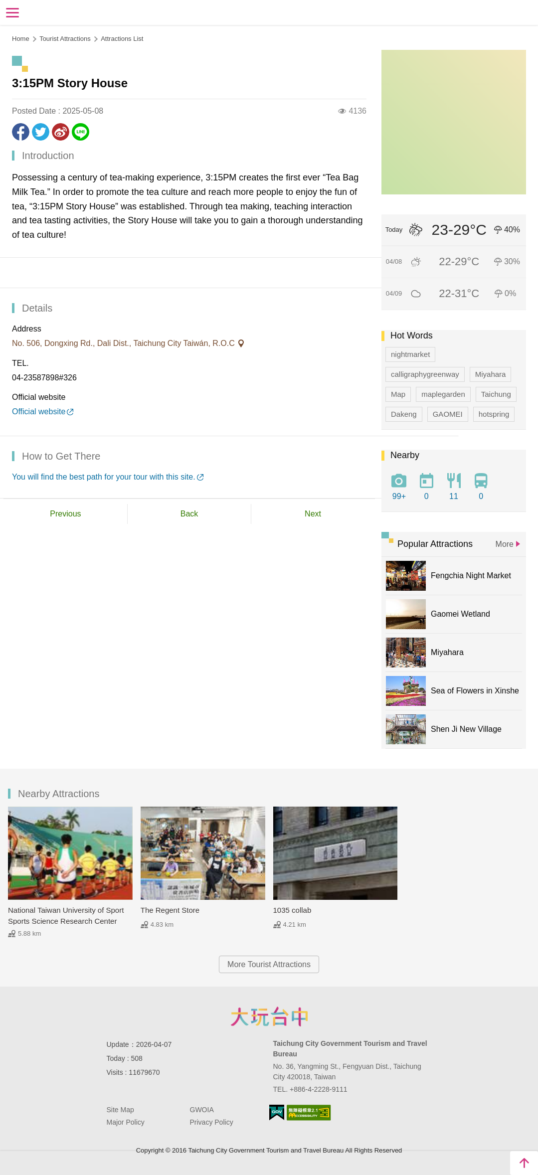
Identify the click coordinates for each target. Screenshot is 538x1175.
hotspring (494, 414)
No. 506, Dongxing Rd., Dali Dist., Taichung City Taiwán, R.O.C (124, 343)
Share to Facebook (20, 132)
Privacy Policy (211, 1122)
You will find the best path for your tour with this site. (103, 477)
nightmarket (410, 354)
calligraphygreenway (425, 374)
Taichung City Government (269, 1016)
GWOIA (202, 1110)
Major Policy (126, 1122)
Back (189, 513)
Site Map (120, 1110)
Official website (38, 411)
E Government (276, 1112)
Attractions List (122, 38)
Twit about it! (40, 132)
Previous (65, 513)
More (505, 544)
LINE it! (80, 132)
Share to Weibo (60, 132)
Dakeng (404, 414)
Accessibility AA (309, 1113)
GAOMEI (448, 414)
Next (313, 513)
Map (398, 394)
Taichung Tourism (269, 11)
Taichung (496, 394)
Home (20, 38)
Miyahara (490, 374)
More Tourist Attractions (269, 964)
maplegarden (443, 394)
